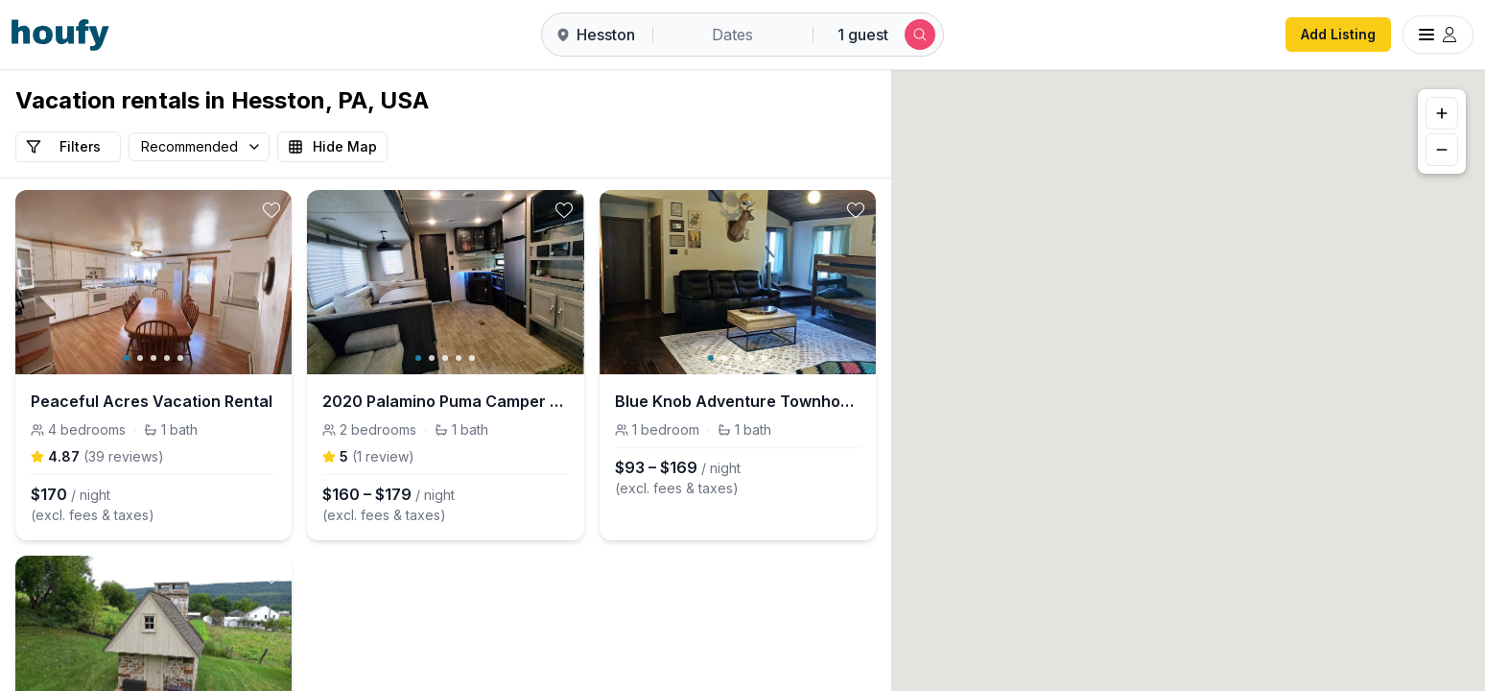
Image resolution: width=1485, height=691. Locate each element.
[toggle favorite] (271, 210)
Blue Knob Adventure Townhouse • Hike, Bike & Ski (737, 401)
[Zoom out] (1442, 149)
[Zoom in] (1442, 113)
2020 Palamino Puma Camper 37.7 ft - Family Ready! (445, 401)
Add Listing (1338, 34)
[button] (1191, 396)
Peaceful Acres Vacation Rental (151, 401)
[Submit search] (920, 34)
